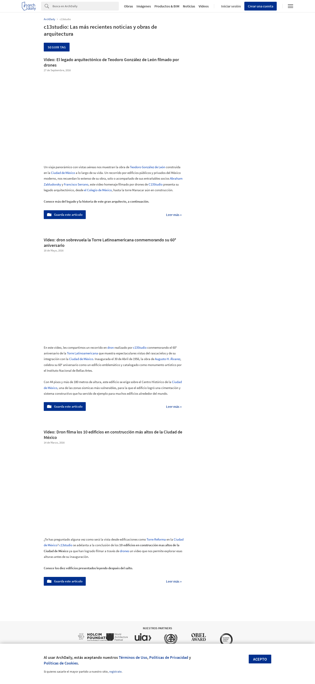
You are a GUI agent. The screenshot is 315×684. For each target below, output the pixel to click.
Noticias (189, 6)
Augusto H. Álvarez (167, 359)
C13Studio (156, 184)
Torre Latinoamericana (82, 353)
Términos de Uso (133, 657)
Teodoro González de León (147, 167)
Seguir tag (57, 47)
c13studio (65, 545)
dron (110, 347)
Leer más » (174, 214)
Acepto (260, 659)
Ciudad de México (63, 173)
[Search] (85, 6)
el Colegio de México (98, 190)
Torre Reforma (156, 539)
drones (125, 551)
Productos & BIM (166, 6)
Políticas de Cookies (61, 663)
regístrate (115, 671)
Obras (128, 6)
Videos (204, 6)
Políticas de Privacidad (168, 657)
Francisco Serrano (76, 184)
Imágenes (143, 6)
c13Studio (140, 347)
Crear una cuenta (260, 6)
